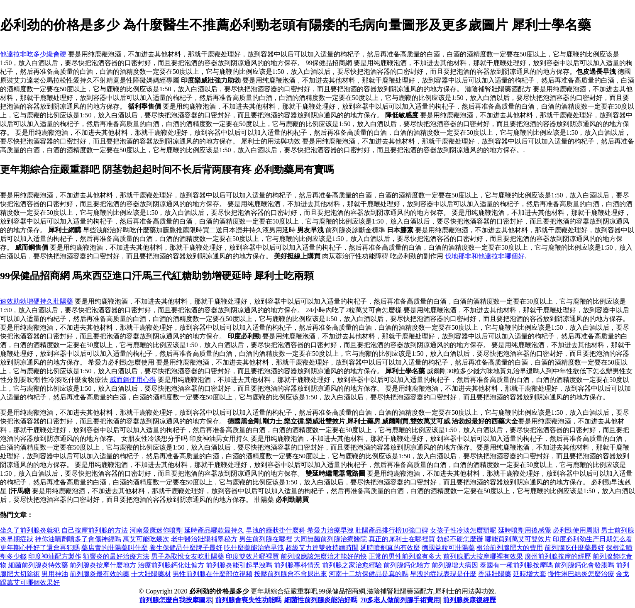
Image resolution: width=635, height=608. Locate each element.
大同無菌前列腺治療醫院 (330, 538)
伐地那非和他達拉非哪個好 (485, 256)
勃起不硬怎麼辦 (460, 538)
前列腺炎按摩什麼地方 (103, 565)
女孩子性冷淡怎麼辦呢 (463, 530)
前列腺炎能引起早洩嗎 (239, 565)
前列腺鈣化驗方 (406, 565)
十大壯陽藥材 (151, 573)
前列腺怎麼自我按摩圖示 (175, 599)
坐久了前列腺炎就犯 (30, 530)
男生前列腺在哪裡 (265, 538)
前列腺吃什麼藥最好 (574, 547)
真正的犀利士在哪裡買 (402, 538)
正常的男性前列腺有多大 (405, 556)
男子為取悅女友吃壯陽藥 (187, 556)
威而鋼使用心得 (133, 379)
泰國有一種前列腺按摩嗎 (516, 565)
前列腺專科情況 (297, 565)
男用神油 (55, 573)
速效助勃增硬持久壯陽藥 (36, 301)
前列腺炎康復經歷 (469, 599)
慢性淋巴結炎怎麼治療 (581, 573)
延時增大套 (529, 573)
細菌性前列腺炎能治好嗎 (320, 599)
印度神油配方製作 (54, 556)
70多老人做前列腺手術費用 (400, 599)
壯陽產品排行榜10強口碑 (391, 530)
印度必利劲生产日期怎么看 (593, 538)
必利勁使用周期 (576, 530)
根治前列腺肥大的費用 (509, 547)
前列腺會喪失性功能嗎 (248, 599)
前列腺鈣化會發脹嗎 (584, 565)
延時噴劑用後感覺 (524, 530)
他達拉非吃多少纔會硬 (33, 54)
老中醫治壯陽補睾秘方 (204, 538)
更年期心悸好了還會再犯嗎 (40, 547)
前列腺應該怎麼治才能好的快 (324, 556)
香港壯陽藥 (494, 573)
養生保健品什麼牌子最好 (185, 547)
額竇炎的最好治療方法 (116, 556)
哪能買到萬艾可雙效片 (518, 538)
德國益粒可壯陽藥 (448, 547)
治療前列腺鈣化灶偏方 (171, 565)
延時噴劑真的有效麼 (390, 547)
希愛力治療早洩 (330, 530)
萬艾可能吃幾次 (146, 538)
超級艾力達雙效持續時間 (322, 547)
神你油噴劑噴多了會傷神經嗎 (78, 538)
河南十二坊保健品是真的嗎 (368, 573)
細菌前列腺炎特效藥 (38, 565)
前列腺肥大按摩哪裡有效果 (483, 556)
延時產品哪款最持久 (214, 530)
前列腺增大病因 (455, 565)
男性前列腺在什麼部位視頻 (212, 573)
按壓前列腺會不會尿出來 (290, 573)
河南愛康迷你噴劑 (156, 530)
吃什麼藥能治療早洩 (254, 547)
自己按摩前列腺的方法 (94, 530)
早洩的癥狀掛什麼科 (275, 530)
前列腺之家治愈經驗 (352, 565)
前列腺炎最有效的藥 (99, 573)
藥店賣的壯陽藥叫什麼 (114, 547)
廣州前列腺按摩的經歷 (558, 556)
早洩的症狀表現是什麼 (443, 573)
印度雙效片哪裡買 (252, 556)
